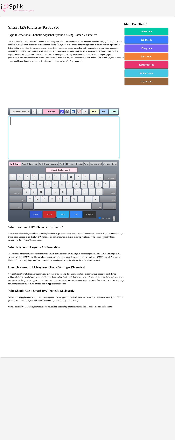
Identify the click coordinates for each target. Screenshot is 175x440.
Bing (76, 214)
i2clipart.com (146, 73)
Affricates (106, 164)
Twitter (62, 214)
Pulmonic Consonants (29, 164)
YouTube (49, 214)
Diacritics (79, 164)
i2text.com (146, 31)
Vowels (62, 164)
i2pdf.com (146, 39)
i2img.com (146, 48)
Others (114, 164)
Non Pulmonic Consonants (48, 164)
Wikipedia (89, 214)
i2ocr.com (146, 56)
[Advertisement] (66, 85)
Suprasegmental (96, 164)
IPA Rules (51, 112)
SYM (114, 112)
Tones (86, 164)
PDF (104, 112)
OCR (94, 112)
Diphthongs (70, 164)
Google (35, 214)
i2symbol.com (146, 64)
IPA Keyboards (15, 164)
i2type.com (146, 81)
